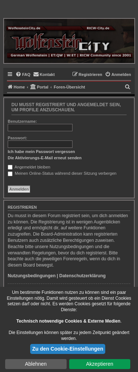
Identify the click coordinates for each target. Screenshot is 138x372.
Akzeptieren (99, 364)
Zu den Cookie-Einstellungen (67, 349)
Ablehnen (36, 364)
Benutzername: (22, 121)
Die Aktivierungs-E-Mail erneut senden (45, 158)
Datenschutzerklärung (82, 275)
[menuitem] (23, 74)
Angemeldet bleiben (29, 167)
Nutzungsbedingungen (32, 275)
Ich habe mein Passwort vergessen (41, 151)
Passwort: (17, 138)
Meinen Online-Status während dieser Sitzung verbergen (62, 173)
